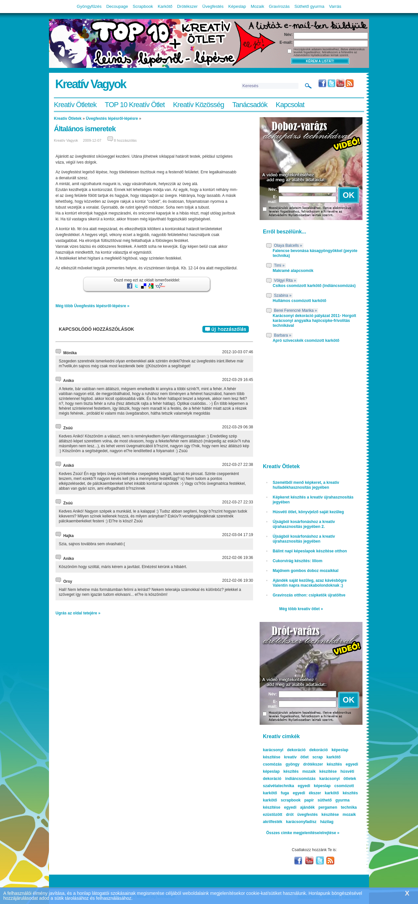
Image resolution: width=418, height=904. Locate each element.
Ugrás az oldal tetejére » (78, 613)
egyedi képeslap (314, 786)
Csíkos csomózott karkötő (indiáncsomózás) (314, 285)
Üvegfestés (213, 6)
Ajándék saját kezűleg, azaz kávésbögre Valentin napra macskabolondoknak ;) (310, 583)
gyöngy (292, 764)
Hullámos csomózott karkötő (299, 300)
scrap (317, 757)
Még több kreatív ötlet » (301, 609)
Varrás (335, 6)
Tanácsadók (249, 105)
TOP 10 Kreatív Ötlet (135, 105)
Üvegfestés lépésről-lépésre (112, 118)
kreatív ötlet (296, 757)
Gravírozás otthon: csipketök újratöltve (309, 595)
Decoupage (117, 6)
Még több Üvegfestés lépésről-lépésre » (92, 306)
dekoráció (318, 750)
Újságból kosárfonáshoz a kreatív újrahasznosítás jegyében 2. (304, 524)
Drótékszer (187, 6)
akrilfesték (272, 821)
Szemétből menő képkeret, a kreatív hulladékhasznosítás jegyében (306, 485)
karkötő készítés (341, 793)
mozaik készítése (319, 771)
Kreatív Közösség (198, 105)
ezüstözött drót (278, 814)
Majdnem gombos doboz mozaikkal (305, 570)
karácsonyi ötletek (337, 778)
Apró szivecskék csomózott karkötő (306, 340)
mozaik (349, 814)
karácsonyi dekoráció (284, 750)
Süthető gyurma (309, 6)
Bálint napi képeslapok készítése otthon (310, 551)
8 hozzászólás (125, 140)
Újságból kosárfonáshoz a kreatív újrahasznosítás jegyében (304, 539)
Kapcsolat (290, 105)
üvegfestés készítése (318, 814)
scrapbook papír (297, 800)
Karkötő (165, 6)
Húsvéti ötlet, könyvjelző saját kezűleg (308, 512)
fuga (285, 793)
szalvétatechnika (278, 786)
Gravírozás (279, 6)
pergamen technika (337, 807)
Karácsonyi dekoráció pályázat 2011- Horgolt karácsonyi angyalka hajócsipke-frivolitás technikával (314, 320)
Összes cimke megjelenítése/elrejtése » (302, 833)
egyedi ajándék (299, 807)
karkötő (270, 800)
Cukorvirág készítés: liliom (297, 561)
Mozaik (257, 6)
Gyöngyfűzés (89, 6)
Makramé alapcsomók (293, 270)
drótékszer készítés (322, 764)
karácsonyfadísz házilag (309, 821)
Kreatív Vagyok (90, 84)
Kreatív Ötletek (75, 105)
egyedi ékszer (307, 793)
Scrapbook (143, 6)
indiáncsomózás (300, 778)
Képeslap (237, 6)
